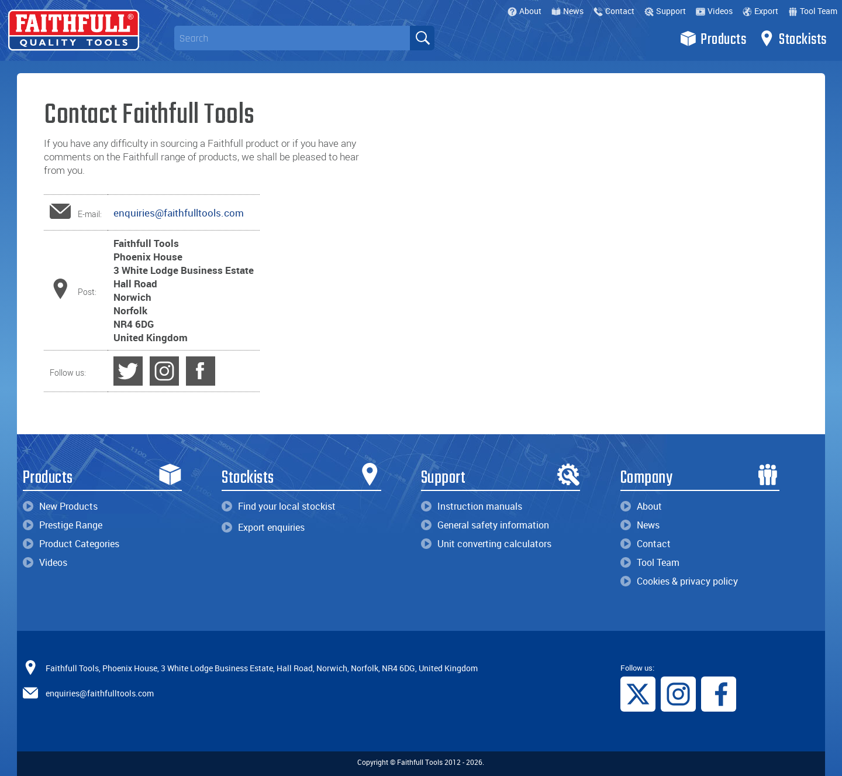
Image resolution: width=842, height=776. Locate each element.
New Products (60, 506)
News (567, 10)
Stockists (792, 38)
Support (665, 10)
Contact (613, 10)
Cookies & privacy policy (679, 581)
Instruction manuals (471, 506)
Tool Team (812, 10)
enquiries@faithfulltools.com (178, 212)
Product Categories (71, 543)
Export (760, 10)
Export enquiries (263, 527)
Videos (714, 10)
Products (713, 38)
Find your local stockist (279, 506)
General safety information (485, 525)
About (524, 10)
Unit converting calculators (486, 543)
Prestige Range (62, 525)
